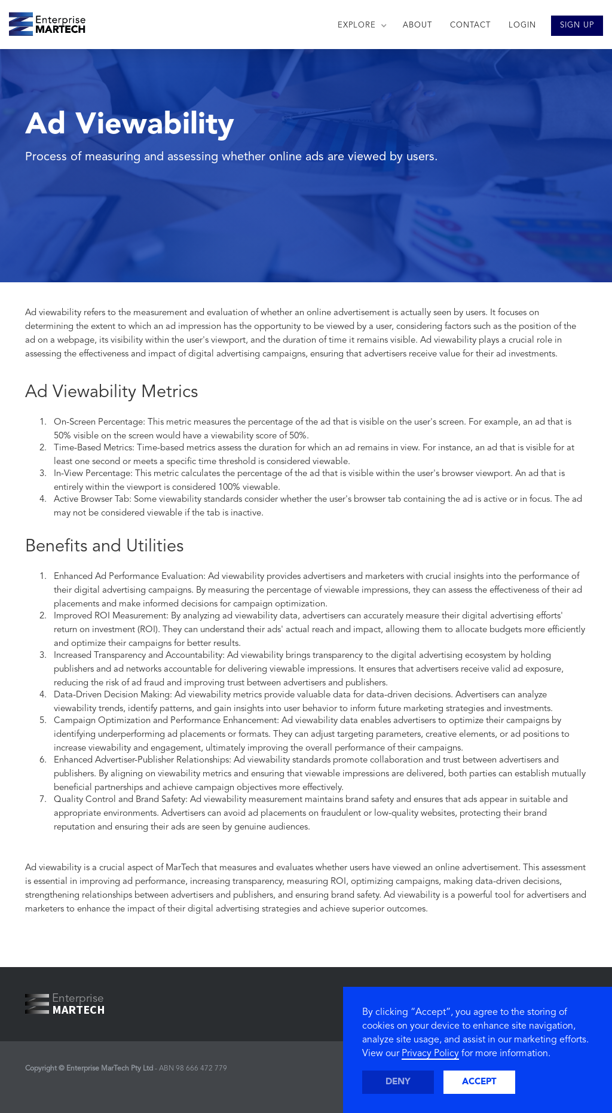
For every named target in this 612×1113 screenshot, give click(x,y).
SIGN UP (577, 25)
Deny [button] (398, 1082)
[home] (42, 21)
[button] (361, 26)
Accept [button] (479, 1082)
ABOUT (417, 25)
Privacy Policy (430, 1054)
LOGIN (522, 25)
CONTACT (470, 25)
